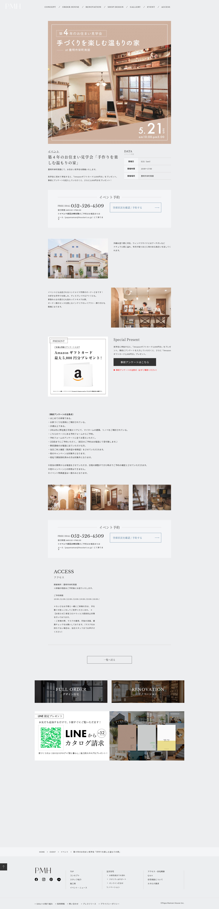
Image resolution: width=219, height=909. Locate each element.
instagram (43, 879)
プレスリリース (89, 903)
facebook (36, 879)
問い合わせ (73, 903)
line (58, 879)
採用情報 (61, 903)
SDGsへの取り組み (44, 903)
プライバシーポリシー (109, 903)
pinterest (51, 879)
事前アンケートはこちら (135, 362)
